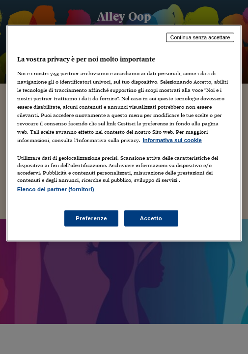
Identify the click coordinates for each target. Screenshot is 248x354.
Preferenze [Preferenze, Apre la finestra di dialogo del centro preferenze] (91, 218)
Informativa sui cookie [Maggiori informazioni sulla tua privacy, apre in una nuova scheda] (172, 140)
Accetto (151, 218)
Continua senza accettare (200, 37)
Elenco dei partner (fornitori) (55, 189)
